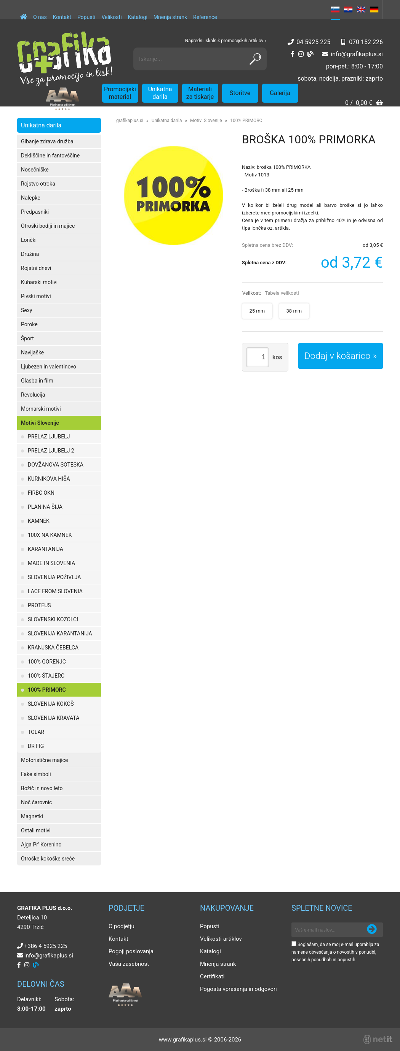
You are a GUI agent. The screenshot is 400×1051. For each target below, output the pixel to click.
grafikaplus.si (129, 120)
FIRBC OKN (41, 493)
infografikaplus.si (357, 54)
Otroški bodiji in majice (48, 226)
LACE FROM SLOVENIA (55, 591)
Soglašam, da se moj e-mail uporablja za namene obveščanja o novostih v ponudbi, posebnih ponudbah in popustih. (335, 952)
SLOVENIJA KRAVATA (53, 718)
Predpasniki (35, 212)
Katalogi (137, 17)
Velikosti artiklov (221, 938)
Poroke (29, 324)
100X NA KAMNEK (50, 535)
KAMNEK (39, 521)
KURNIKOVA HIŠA (49, 479)
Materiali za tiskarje (200, 93)
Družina (30, 254)
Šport (27, 338)
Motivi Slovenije (40, 423)
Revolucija (33, 395)
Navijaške (32, 352)
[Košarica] (364, 103)
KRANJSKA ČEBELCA (53, 648)
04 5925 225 (313, 42)
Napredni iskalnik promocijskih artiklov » (226, 40)
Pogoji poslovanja (131, 951)
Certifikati (212, 976)
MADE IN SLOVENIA (51, 563)
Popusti (86, 17)
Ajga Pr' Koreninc (41, 844)
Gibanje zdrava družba (47, 141)
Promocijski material (120, 93)
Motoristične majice (44, 760)
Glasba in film (37, 381)
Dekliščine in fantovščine (50, 155)
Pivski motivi (36, 296)
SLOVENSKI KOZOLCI (53, 619)
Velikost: (270, 293)
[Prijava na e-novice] (372, 929)
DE (374, 9)
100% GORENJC (47, 662)
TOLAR (36, 732)
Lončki (29, 240)
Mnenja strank (170, 17)
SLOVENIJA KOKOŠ (51, 704)
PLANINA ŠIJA (45, 507)
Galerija (280, 93)
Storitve (240, 93)
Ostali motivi (36, 830)
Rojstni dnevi (36, 268)
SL (335, 9)
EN (361, 9)
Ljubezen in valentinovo (48, 367)
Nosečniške (35, 170)
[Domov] (23, 13)
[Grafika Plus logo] (64, 59)
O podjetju (121, 926)
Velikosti (111, 17)
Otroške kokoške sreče (48, 859)
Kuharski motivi (39, 282)
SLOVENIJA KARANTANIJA (60, 633)
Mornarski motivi (41, 409)
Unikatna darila (160, 93)
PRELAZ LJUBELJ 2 (51, 451)
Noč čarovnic (36, 802)
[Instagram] (301, 54)
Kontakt (62, 17)
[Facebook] (292, 54)
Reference (205, 17)
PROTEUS (39, 605)
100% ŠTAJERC (46, 676)
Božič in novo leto (41, 788)
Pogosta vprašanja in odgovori (238, 989)
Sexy (26, 310)
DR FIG (36, 746)
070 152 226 (366, 42)
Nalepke (30, 198)
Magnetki (32, 816)
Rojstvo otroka (38, 184)
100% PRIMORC (47, 690)
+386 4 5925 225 (45, 946)
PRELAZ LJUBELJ (49, 436)
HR (348, 9)
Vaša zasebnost (129, 964)
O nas (40, 17)
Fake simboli (36, 774)
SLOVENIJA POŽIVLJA (54, 577)
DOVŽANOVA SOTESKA (55, 465)
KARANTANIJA (45, 549)
